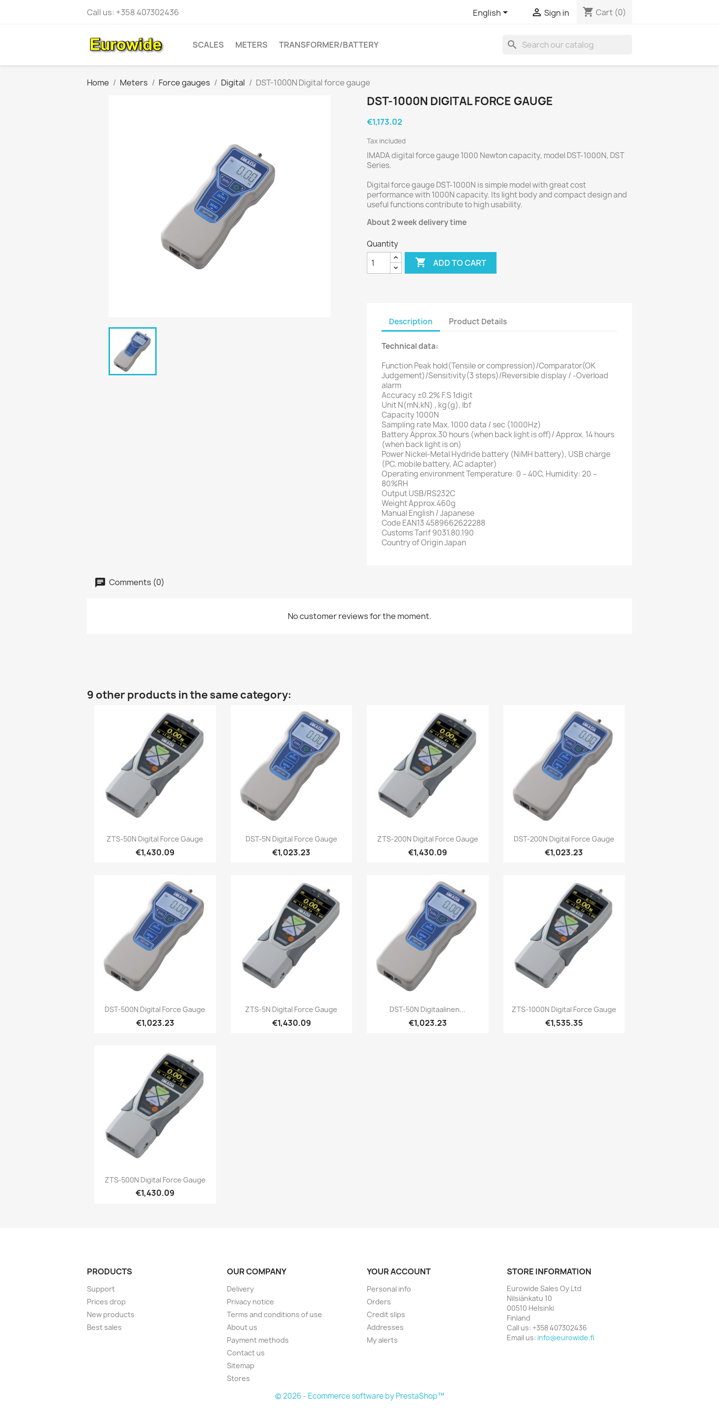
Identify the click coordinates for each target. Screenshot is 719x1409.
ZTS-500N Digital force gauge (155, 1179)
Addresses (385, 1327)
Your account (399, 1271)
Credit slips (386, 1314)
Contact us (246, 1352)
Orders (379, 1301)
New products (111, 1314)
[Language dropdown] (492, 13)
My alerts (382, 1340)
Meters (251, 44)
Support (101, 1289)
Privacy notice (250, 1301)
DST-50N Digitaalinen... (427, 1009)
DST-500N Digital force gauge (155, 1009)
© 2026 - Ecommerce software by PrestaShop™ (359, 1396)
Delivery (240, 1289)
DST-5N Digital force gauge (291, 839)
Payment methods (258, 1340)
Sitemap (240, 1365)
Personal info (389, 1289)
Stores (238, 1378)
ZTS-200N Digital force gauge (427, 839)
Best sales (104, 1327)
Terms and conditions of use (274, 1314)
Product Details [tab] (478, 321)
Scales (208, 44)
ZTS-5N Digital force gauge (291, 1009)
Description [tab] (411, 321)
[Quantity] (378, 263)
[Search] (567, 45)
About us (242, 1327)
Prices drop (106, 1301)
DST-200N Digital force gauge (564, 839)
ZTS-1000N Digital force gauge (564, 1009)
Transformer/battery (329, 44)
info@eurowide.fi (565, 1337)
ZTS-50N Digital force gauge (155, 839)
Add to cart (450, 262)
